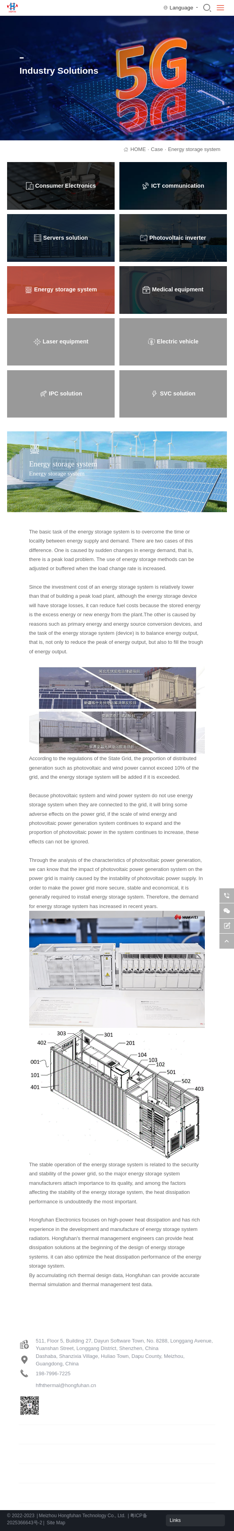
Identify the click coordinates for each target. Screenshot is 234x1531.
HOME (139, 149)
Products (29, 1434)
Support (28, 1473)
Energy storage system (194, 149)
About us (29, 1493)
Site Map (55, 1522)
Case (158, 149)
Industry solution (38, 1453)
